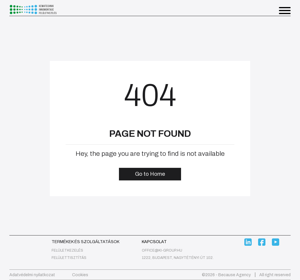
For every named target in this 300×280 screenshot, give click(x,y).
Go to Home (150, 174)
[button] (285, 11)
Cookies (80, 275)
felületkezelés (67, 250)
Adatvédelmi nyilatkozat (32, 275)
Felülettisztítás (69, 258)
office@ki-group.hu (162, 250)
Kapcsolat (154, 242)
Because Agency (234, 275)
